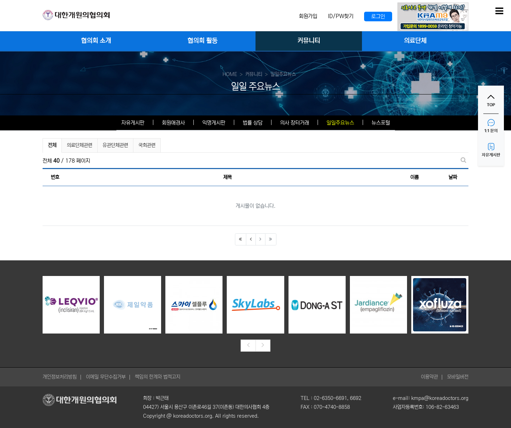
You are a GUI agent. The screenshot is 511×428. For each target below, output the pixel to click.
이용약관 (429, 377)
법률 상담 (253, 123)
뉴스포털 (381, 123)
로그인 (378, 16)
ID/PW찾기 (340, 16)
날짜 (453, 177)
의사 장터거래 (294, 123)
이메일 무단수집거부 (106, 377)
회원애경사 (173, 123)
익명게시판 (213, 123)
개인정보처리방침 (60, 377)
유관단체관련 (115, 145)
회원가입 (308, 16)
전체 (52, 145)
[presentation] (248, 346)
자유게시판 (132, 123)
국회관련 (146, 145)
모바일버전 (457, 377)
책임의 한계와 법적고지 (157, 377)
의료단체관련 (79, 145)
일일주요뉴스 (340, 123)
